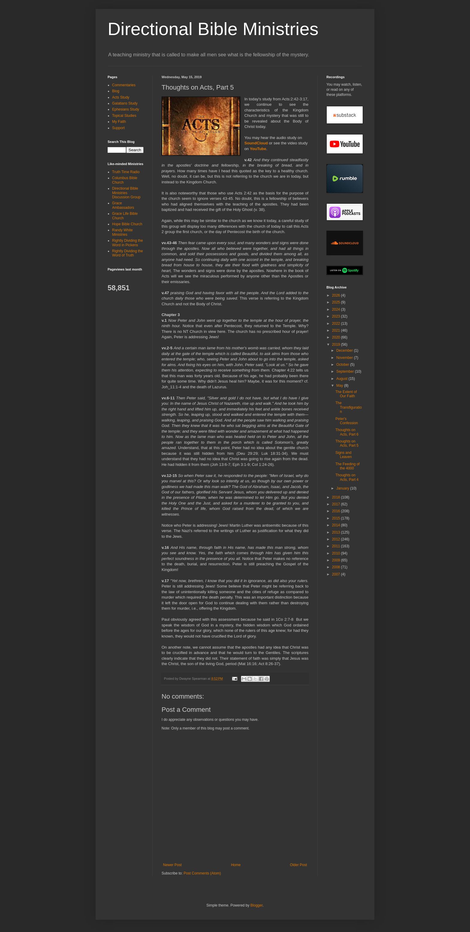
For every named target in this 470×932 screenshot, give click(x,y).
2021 (336, 330)
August (342, 379)
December (345, 350)
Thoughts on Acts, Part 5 (346, 443)
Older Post (298, 865)
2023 (336, 316)
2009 (336, 560)
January (343, 488)
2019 (336, 344)
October (343, 364)
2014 (336, 525)
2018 (336, 497)
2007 (336, 574)
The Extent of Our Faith (346, 394)
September (345, 371)
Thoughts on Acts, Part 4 (346, 477)
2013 (336, 532)
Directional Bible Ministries (213, 29)
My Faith (119, 122)
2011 (336, 546)
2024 (336, 309)
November (345, 358)
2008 (336, 567)
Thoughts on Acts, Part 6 (346, 432)
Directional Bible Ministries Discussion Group (126, 192)
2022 (336, 323)
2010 (336, 553)
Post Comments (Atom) (202, 873)
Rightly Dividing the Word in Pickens (127, 242)
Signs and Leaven (343, 455)
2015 (336, 518)
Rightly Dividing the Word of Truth (127, 253)
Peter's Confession (346, 421)
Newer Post (172, 865)
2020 (336, 337)
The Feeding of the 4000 (347, 466)
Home (236, 865)
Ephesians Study (125, 109)
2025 (336, 302)
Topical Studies (124, 116)
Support (118, 128)
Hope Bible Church (127, 224)
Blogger (256, 905)
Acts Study (120, 97)
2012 (336, 539)
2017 (336, 504)
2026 (336, 295)
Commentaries (123, 85)
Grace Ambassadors (123, 205)
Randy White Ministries (122, 232)
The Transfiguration (348, 407)
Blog (115, 91)
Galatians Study (125, 103)
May (340, 385)
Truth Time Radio (126, 172)
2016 (336, 511)
